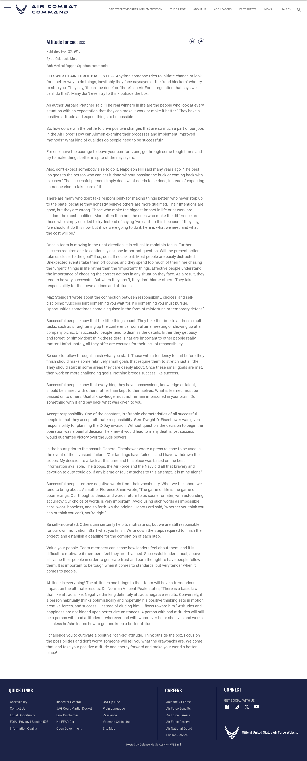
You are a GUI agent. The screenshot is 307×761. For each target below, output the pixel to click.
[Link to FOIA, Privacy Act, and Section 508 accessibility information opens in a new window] (28, 722)
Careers (173, 690)
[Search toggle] (299, 9)
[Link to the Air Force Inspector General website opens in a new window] (68, 702)
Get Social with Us (239, 700)
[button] (6, 9)
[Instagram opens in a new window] (237, 707)
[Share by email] (201, 41)
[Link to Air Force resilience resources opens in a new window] (110, 715)
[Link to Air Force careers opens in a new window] (177, 715)
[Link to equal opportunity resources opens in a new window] (21, 715)
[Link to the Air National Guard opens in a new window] (178, 728)
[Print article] (192, 41)
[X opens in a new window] (247, 707)
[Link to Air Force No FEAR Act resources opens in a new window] (65, 722)
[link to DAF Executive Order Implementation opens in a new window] (135, 9)
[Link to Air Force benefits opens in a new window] (177, 708)
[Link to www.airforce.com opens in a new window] (177, 702)
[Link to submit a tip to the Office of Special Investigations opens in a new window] (111, 702)
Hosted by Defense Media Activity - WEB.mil (153, 744)
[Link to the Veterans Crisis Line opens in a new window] (117, 722)
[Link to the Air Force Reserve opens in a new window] (177, 722)
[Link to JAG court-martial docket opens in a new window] (73, 708)
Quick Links (21, 690)
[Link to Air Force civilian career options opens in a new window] (175, 735)
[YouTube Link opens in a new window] (257, 707)
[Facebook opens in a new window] (227, 707)
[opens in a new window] (285, 9)
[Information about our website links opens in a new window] (67, 715)
